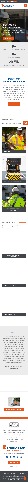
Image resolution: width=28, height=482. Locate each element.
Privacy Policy (14, 466)
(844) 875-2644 (8, 453)
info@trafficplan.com (18, 453)
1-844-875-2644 (5, 1)
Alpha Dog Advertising (15, 479)
